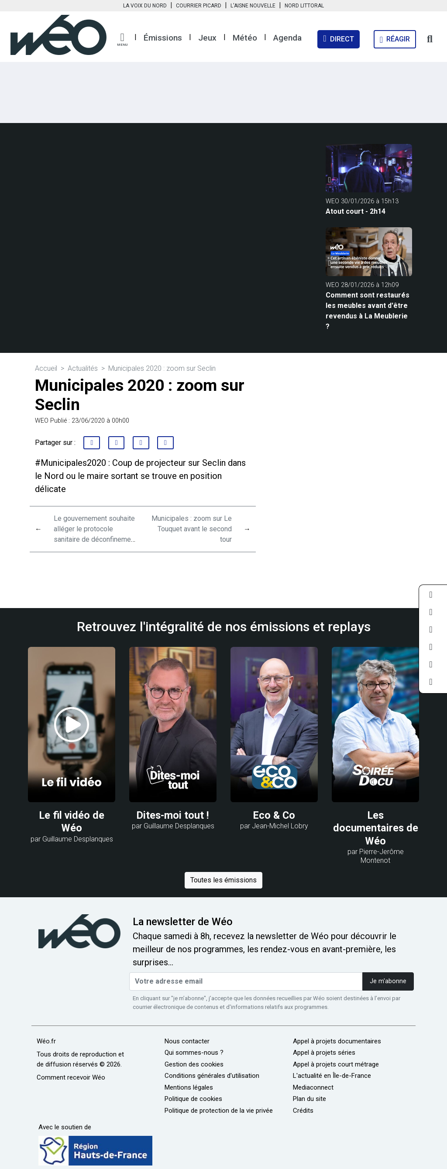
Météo (245, 38)
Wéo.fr (46, 1041)
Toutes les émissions (223, 880)
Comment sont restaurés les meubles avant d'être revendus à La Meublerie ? (367, 311)
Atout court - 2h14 (355, 211)
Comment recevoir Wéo (71, 1077)
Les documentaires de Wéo (375, 828)
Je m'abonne (388, 981)
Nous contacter (187, 1041)
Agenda (287, 38)
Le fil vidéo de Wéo (71, 821)
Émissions (163, 38)
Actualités (83, 368)
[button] (122, 40)
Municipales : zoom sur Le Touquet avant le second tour (191, 528)
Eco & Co (274, 815)
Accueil (46, 368)
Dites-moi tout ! (173, 815)
